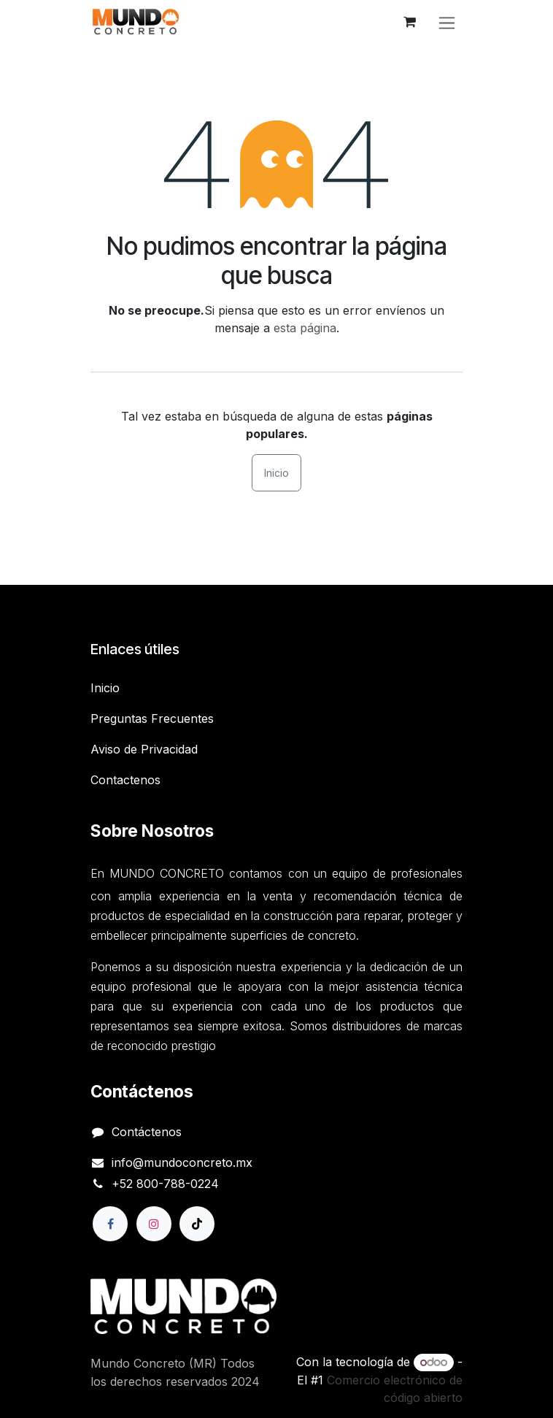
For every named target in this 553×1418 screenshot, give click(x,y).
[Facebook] (110, 1223)
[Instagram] (153, 1223)
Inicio (276, 473)
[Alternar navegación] (447, 22)
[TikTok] (196, 1223)
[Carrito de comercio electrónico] (409, 22)
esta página (305, 328)
